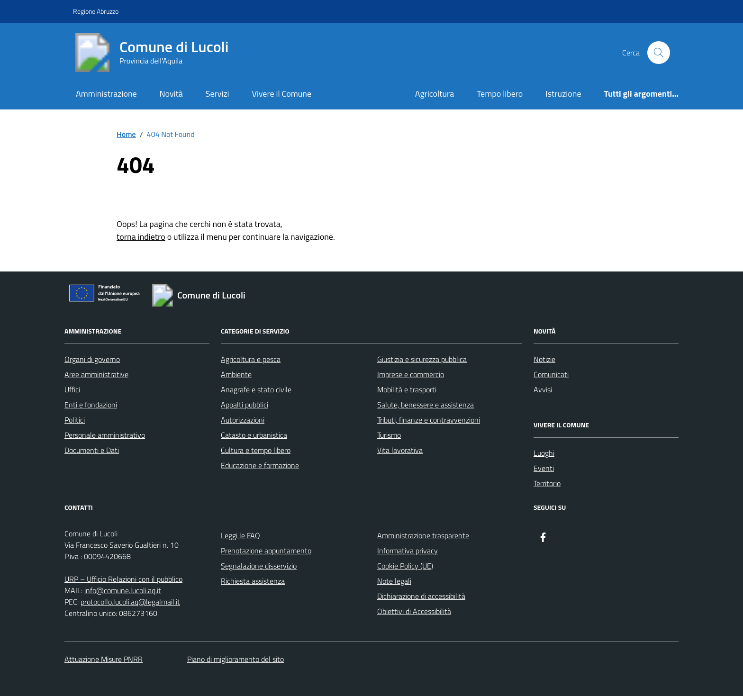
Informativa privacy (407, 550)
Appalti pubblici (244, 404)
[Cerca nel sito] (658, 52)
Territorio (547, 483)
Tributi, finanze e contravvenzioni (428, 419)
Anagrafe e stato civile (256, 389)
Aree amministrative (96, 374)
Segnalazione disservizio (259, 565)
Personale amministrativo (104, 435)
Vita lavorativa (400, 450)
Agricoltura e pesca (251, 359)
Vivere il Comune (281, 93)
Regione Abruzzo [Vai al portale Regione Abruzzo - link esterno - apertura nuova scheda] (95, 11)
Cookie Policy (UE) (405, 565)
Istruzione (563, 93)
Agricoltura (434, 93)
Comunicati (551, 374)
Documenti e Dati (91, 450)
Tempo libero (500, 93)
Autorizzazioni (242, 419)
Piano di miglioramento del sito (235, 659)
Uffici (72, 389)
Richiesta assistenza (253, 581)
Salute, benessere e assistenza (425, 404)
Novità (171, 93)
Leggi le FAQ (240, 535)
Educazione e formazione (260, 465)
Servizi (217, 93)
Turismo (389, 435)
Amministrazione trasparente (423, 535)
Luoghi (544, 453)
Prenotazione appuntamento (266, 550)
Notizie (544, 359)
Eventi (544, 468)
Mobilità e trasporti (406, 389)
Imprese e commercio (410, 374)
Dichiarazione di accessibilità (421, 596)
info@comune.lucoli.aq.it (122, 590)
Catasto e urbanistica (254, 435)
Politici (74, 419)
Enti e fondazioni (90, 404)
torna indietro (141, 236)
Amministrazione (106, 93)
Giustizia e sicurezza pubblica (422, 359)
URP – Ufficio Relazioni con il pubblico (123, 579)
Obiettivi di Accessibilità (414, 611)
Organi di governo (92, 359)
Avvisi (543, 389)
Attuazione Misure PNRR (103, 659)
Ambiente (236, 374)
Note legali (394, 581)
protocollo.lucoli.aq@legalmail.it (130, 601)
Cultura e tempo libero (255, 450)
